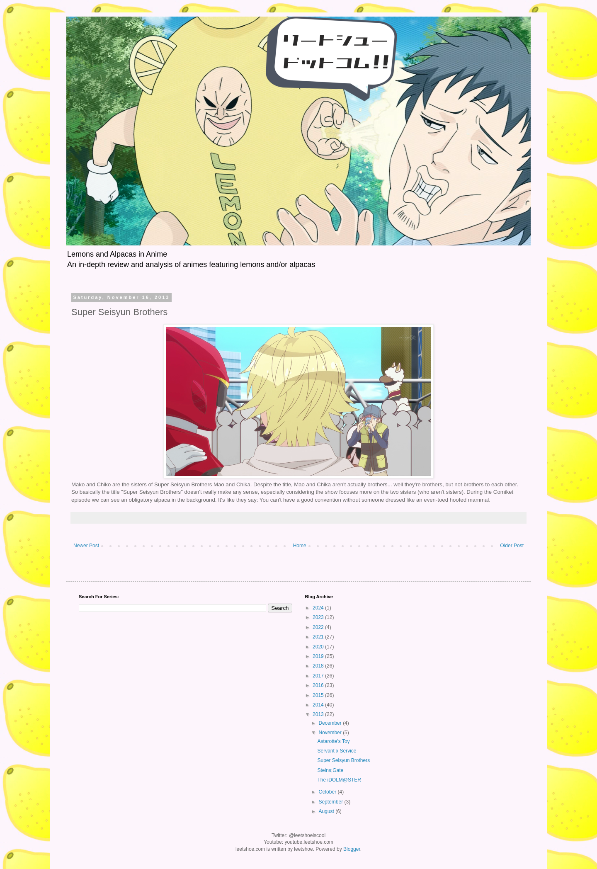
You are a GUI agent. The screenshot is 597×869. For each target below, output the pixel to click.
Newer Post (86, 546)
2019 (319, 656)
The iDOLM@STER (339, 780)
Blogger (351, 849)
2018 (319, 666)
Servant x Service (336, 751)
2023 (319, 617)
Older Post (512, 546)
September (331, 802)
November (330, 732)
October (327, 792)
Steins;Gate (330, 770)
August (326, 811)
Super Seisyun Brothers (343, 760)
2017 (319, 676)
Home (299, 546)
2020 (319, 647)
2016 (319, 685)
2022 (319, 627)
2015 (319, 695)
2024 (319, 608)
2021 (319, 637)
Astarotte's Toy (333, 741)
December (330, 723)
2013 (319, 714)
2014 (319, 705)
